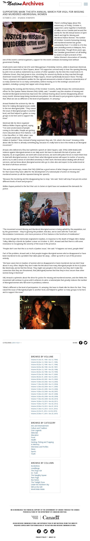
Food (33, 437)
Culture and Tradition (39, 428)
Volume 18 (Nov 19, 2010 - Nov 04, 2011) (44, 401)
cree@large (35, 468)
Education (35, 435)
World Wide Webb (38, 489)
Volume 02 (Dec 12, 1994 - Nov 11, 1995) (44, 362)
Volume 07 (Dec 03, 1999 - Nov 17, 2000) (44, 374)
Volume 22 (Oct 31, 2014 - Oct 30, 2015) (44, 411)
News (33, 449)
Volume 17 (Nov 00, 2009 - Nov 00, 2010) (44, 399)
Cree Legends (36, 430)
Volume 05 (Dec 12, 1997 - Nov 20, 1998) (44, 369)
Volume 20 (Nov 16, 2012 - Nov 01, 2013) (44, 406)
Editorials (34, 432)
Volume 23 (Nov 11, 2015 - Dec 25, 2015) (44, 413)
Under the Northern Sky (40, 484)
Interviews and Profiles (39, 446)
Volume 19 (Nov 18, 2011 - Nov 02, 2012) (44, 404)
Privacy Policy (42, 537)
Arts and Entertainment (40, 425)
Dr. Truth (34, 473)
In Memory (35, 444)
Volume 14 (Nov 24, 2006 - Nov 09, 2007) (44, 391)
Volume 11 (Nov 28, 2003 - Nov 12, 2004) (44, 384)
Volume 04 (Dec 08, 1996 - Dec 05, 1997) (44, 367)
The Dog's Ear (36, 470)
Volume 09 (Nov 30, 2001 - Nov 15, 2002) (44, 379)
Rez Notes (35, 480)
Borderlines (35, 466)
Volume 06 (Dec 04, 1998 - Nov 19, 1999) (44, 372)
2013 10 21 (16, 343)
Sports (33, 451)
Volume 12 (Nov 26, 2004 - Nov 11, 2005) (44, 386)
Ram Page (35, 477)
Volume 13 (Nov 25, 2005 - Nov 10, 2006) (44, 389)
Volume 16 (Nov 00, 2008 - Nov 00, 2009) (44, 396)
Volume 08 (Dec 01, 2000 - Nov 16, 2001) (44, 377)
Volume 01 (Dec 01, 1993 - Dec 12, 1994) (44, 359)
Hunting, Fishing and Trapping (42, 442)
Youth (33, 453)
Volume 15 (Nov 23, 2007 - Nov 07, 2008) (44, 394)
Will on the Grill (36, 487)
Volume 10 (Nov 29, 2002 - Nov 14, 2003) (44, 381)
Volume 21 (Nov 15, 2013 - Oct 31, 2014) (44, 408)
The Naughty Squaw (38, 475)
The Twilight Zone (38, 482)
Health (33, 439)
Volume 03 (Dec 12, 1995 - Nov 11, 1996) (44, 364)
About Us (52, 537)
